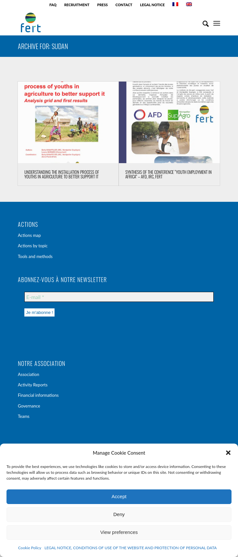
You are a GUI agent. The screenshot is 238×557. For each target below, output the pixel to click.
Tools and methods (35, 256)
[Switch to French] (175, 4)
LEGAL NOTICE (152, 5)
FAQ (52, 5)
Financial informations (38, 395)
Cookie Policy (29, 547)
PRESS (102, 5)
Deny (119, 514)
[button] (228, 452)
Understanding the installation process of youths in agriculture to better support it (61, 174)
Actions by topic (33, 245)
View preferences (119, 532)
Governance (29, 405)
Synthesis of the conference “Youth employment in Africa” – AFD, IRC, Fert (168, 174)
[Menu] (216, 22)
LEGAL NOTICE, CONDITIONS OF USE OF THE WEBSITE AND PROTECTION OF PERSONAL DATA (130, 547)
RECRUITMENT (77, 5)
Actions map (29, 235)
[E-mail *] (119, 297)
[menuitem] (53, 4)
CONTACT (124, 5)
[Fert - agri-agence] (99, 22)
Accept (119, 496)
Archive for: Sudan (43, 46)
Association (28, 374)
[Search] (202, 22)
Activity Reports (32, 384)
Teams (24, 416)
